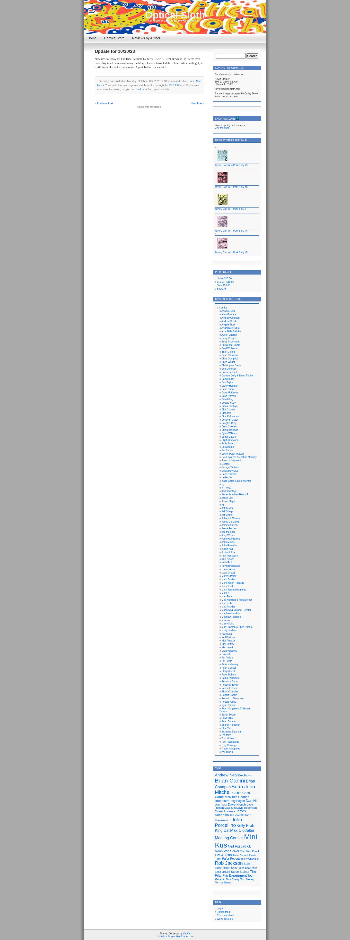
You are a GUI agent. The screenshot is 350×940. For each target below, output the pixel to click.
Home (92, 38)
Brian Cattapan (229, 355)
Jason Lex (227, 498)
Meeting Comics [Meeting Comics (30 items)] (229, 838)
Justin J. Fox (228, 552)
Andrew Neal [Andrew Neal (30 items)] (226, 775)
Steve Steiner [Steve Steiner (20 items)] (240, 871)
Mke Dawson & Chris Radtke (237, 627)
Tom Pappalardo (230, 741)
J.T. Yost (225, 487)
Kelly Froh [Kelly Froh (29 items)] (245, 825)
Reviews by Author (146, 38)
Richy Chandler (229, 691)
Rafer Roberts (228, 674)
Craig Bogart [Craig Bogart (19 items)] (236, 801)
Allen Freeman (229, 314)
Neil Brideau (228, 637)
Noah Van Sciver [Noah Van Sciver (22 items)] (227, 851)
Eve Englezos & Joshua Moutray (239, 457)
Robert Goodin (229, 695)
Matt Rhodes (228, 606)
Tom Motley (227, 738)
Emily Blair (227, 443)
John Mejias (227, 542)
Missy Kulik (227, 623)
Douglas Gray (228, 423)
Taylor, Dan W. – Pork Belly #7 (231, 209)
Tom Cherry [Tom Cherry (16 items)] (232, 879)
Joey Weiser (228, 535)
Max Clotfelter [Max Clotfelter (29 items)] (242, 830)
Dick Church (228, 409)
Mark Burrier (228, 579)
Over (223, 285)
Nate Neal (226, 633)
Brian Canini (228, 351)
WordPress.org (225, 918)
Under (224, 278)
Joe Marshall (228, 532)
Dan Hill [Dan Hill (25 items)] (252, 801)
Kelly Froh (226, 562)
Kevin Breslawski (230, 566)
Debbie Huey (228, 402)
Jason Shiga (228, 501)
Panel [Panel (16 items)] (255, 851)
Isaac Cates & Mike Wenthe (236, 481)
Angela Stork (228, 324)
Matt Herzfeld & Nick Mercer (236, 600)
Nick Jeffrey (227, 644)
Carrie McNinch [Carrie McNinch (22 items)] (226, 797)
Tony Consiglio (229, 745)
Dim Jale (226, 413)
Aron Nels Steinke (231, 331)
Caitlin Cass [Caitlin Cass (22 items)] (241, 793)
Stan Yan (226, 728)
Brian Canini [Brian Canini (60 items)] (230, 780)
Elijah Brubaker (229, 440)
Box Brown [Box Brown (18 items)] (245, 775)
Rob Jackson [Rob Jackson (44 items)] (229, 863)
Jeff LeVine (227, 508)
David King (227, 399)
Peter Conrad (228, 667)
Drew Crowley (228, 426)
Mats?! (225, 593)
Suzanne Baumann (231, 731)
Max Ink (225, 620)
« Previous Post (104, 103)
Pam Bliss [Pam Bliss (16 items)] (245, 851)
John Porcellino (229, 545)
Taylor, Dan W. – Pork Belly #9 (231, 165)
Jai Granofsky (228, 491)
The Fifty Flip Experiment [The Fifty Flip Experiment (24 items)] (235, 873)
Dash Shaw (227, 389)
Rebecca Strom (229, 681)
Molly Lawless (228, 630)
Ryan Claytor (228, 705)
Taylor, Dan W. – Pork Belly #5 (231, 252)
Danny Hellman (229, 385)
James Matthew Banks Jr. (235, 494)
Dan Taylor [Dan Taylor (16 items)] (221, 804)
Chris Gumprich (229, 358)
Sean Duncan (228, 721)
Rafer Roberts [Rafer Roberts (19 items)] (231, 858)
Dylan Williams (229, 433)
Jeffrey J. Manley (230, 518)
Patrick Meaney (229, 664)
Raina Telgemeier (230, 678)
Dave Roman (228, 396)
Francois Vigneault (231, 460)
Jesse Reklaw (228, 528)
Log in (220, 908)
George (225, 464)
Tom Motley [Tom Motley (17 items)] (247, 879)
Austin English (229, 334)
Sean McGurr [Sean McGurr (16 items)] (222, 871)
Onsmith (225, 654)
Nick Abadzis (228, 640)
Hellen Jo (226, 477)
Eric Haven (227, 450)
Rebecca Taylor (229, 684)
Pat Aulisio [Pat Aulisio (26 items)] (223, 855)
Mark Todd (227, 586)
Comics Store (114, 38)
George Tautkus (229, 467)
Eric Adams (227, 447)
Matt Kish (226, 603)
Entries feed (223, 912)
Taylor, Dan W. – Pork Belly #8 (231, 187)
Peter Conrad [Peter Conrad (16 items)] (240, 855)
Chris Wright (228, 362)
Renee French (229, 688)
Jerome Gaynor (229, 525)
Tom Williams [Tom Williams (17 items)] (223, 882)
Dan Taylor (227, 382)
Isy (223, 484)
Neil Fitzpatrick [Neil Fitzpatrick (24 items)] (239, 846)
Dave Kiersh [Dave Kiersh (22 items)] (237, 804)
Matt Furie (226, 596)
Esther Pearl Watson (232, 453)
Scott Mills (227, 718)
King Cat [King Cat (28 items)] (222, 830)
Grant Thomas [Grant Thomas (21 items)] (225, 811)
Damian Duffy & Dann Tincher (237, 375)
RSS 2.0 (174, 85)
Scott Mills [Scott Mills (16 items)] (251, 867)
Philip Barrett (228, 671)
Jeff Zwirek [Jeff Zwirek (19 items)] (236, 815)
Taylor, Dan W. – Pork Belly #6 (231, 230)
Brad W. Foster (229, 348)
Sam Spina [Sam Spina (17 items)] (238, 867)
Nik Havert (227, 647)
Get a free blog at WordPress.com (175, 936)
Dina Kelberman (230, 416)
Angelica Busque (230, 328)
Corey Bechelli (229, 372)
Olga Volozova (229, 650)
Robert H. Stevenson (232, 698)
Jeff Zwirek (227, 515)
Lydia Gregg (228, 572)
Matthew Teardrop (231, 617)
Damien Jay (227, 379)
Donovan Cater (229, 419)
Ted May (226, 735)
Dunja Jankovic (229, 430)
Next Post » (197, 103)
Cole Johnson (228, 368)
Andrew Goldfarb (230, 317)
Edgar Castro (228, 436)
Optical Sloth (175, 15)
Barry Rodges (228, 338)
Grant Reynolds (229, 470)
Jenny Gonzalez (230, 521)
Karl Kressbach (229, 555)
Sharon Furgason (230, 725)
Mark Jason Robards (232, 583)
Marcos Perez (228, 576)
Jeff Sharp (226, 511)
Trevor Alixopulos (230, 748)
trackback (141, 89)
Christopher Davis (231, 365)
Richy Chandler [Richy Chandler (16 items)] (250, 858)
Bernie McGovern (230, 345)
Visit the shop (222, 128)
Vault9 (186, 933)
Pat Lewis (226, 661)
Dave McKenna (229, 392)
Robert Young (228, 701)
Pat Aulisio (227, 657)
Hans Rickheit (228, 474)
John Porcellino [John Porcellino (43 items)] (228, 822)
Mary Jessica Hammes (233, 589)
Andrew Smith (228, 321)
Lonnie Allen (228, 569)
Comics (223, 307)
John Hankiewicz (230, 538)
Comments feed (225, 915)
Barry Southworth (230, 341)
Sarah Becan (228, 714)
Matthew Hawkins (230, 613)
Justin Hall (227, 549)
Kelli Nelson (227, 559)
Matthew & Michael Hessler (236, 610)
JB (222, 504)
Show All (221, 288)
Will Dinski (227, 752)
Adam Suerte (228, 311)
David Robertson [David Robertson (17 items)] (246, 807)
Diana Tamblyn (229, 406)
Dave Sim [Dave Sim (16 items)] (230, 807)
